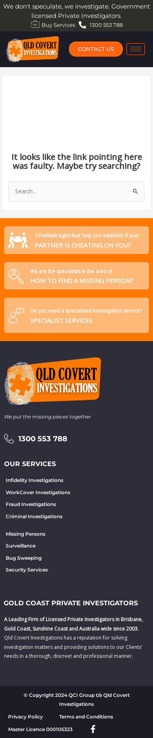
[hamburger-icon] (135, 49)
